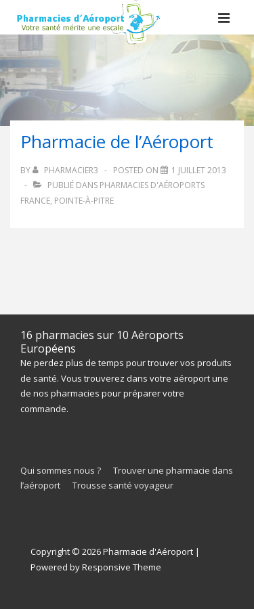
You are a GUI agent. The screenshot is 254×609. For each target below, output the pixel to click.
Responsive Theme (121, 567)
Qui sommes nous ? (60, 470)
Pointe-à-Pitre (84, 200)
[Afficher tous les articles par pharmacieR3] (66, 170)
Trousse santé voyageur (122, 485)
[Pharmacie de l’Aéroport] (198, 170)
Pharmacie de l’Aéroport (116, 141)
